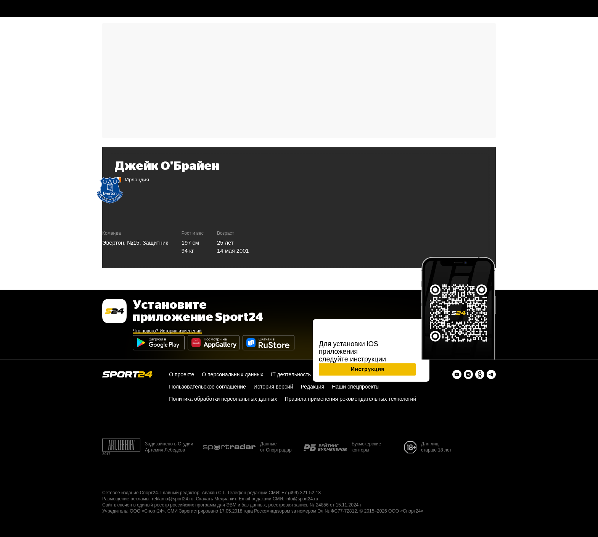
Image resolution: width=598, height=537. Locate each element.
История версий (273, 387)
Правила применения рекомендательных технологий (350, 399)
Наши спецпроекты (355, 387)
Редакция (313, 387)
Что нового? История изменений (167, 331)
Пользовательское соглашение (207, 387)
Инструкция (367, 369)
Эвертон (113, 243)
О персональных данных (232, 374)
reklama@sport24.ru (172, 499)
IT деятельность (291, 374)
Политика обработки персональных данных (223, 399)
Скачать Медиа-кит (216, 499)
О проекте (181, 374)
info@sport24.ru (302, 499)
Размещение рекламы (126, 499)
